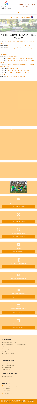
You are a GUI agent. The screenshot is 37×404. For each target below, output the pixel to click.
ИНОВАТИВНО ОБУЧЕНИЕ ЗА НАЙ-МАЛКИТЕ (20, 58)
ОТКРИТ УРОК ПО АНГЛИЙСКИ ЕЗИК (18, 70)
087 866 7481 (6, 391)
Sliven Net (20, 401)
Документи (5, 346)
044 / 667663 (6, 388)
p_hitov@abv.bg (7, 393)
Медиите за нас (6, 363)
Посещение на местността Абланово (19, 46)
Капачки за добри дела (13, 56)
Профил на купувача (7, 376)
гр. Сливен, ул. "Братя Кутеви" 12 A (12, 386)
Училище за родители (8, 349)
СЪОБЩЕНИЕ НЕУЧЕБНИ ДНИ (16, 77)
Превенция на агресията (9, 342)
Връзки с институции (8, 365)
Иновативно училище (20, 17)
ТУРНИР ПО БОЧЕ (12, 68)
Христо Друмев (5, 402)
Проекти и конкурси (8, 353)
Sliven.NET (9, 401)
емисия (30, 400)
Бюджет (4, 351)
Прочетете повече (18, 206)
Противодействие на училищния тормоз (14, 344)
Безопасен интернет (8, 367)
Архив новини (6, 369)
